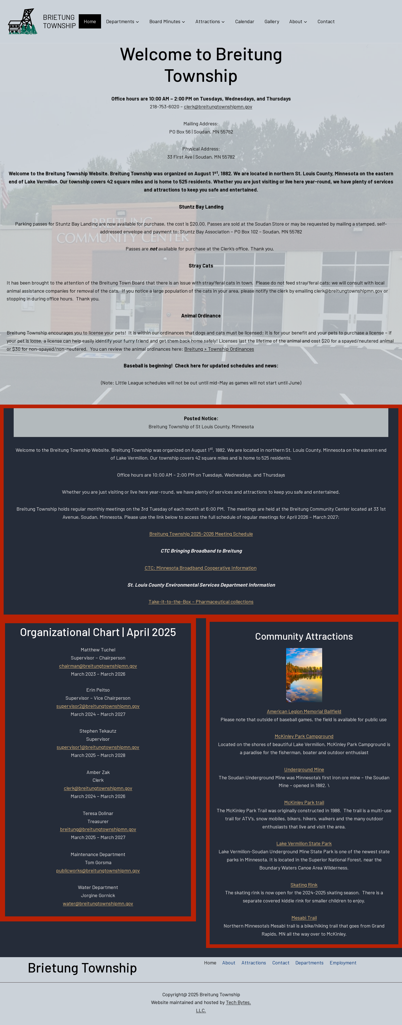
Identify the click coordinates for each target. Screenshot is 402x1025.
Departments (309, 962)
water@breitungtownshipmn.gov (98, 903)
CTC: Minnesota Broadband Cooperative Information (201, 568)
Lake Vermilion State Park (304, 843)
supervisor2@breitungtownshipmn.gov (98, 706)
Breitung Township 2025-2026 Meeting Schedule (201, 534)
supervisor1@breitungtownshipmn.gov (98, 747)
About (228, 962)
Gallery (271, 21)
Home (90, 21)
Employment (343, 962)
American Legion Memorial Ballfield (304, 711)
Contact (326, 21)
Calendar (244, 21)
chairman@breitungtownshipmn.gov (98, 666)
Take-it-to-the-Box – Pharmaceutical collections (201, 601)
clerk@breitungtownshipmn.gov (218, 106)
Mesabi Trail (304, 917)
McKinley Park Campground (304, 736)
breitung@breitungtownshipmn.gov (98, 829)
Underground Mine (304, 769)
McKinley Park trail (304, 802)
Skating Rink (304, 884)
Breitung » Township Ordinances (219, 349)
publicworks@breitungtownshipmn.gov (98, 870)
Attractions (253, 962)
